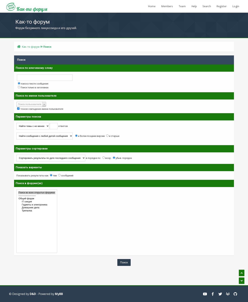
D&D (33, 294)
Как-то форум (26, 7)
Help (194, 6)
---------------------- (36, 195)
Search (207, 6)
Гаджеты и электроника (36, 204)
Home (152, 6)
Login (235, 6)
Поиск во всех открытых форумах (36, 192)
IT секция (36, 201)
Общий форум (36, 198)
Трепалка (36, 210)
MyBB (59, 294)
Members (167, 6)
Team (182, 6)
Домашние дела (36, 207)
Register (221, 6)
